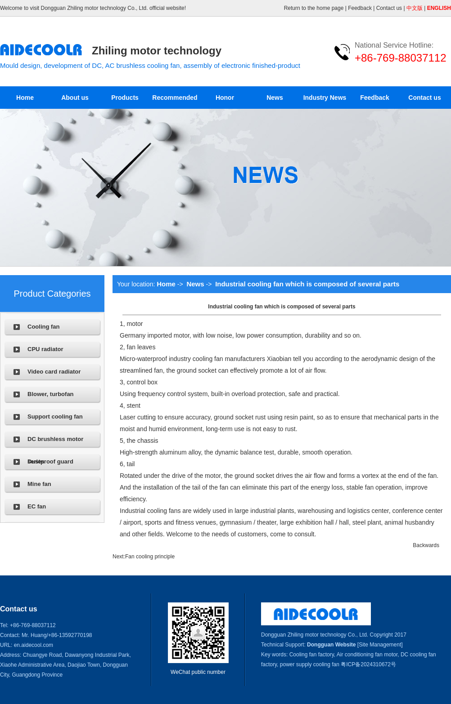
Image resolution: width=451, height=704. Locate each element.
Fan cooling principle (150, 556)
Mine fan (39, 484)
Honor (225, 97)
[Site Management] (380, 645)
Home (25, 97)
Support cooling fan (55, 416)
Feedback (360, 8)
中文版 (414, 8)
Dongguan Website (331, 645)
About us (75, 97)
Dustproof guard (50, 461)
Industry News (325, 97)
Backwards (426, 545)
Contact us (389, 8)
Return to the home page (314, 8)
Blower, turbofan (50, 394)
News (274, 97)
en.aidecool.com (33, 645)
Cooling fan (43, 326)
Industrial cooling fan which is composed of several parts (307, 284)
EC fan (36, 506)
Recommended (174, 97)
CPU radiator (45, 349)
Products (125, 97)
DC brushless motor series (55, 443)
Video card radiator (54, 371)
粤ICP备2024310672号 (368, 664)
